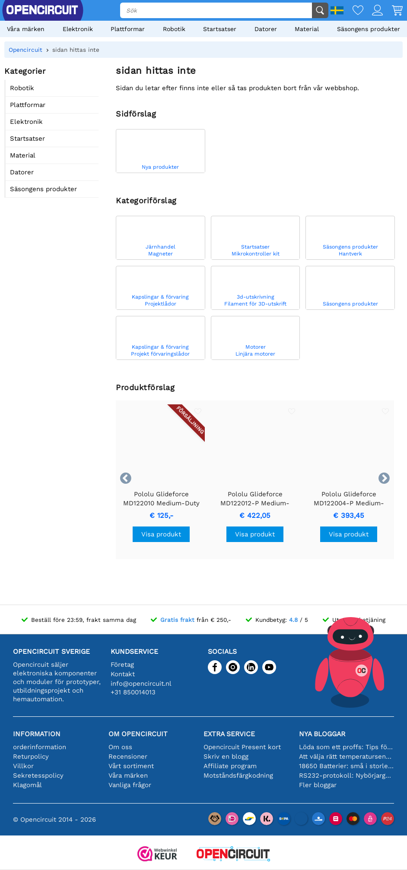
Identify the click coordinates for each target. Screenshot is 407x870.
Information (36, 734)
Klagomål (27, 785)
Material (307, 28)
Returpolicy (31, 756)
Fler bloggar (318, 785)
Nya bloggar (322, 734)
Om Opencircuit (138, 734)
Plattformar (128, 28)
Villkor (23, 766)
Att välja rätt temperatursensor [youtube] (346, 756)
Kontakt (123, 674)
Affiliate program (230, 766)
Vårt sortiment (131, 766)
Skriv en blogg (226, 756)
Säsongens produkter (368, 28)
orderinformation (39, 747)
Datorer (265, 28)
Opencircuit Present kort (242, 747)
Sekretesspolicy (38, 775)
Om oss (120, 747)
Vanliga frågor (129, 785)
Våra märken (26, 28)
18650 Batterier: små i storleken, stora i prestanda (346, 766)
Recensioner (127, 756)
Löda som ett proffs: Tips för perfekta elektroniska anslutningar (346, 747)
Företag (122, 664)
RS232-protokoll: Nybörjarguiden (346, 775)
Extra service (229, 734)
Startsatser (219, 28)
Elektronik (78, 28)
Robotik (174, 28)
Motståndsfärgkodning (238, 775)
